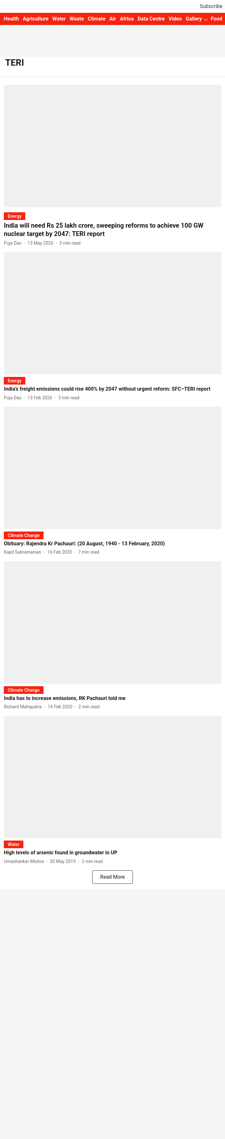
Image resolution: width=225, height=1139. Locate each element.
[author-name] (14, 243)
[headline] (112, 229)
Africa (126, 19)
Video (175, 19)
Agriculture (35, 19)
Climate (96, 19)
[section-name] (14, 216)
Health (11, 19)
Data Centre (151, 19)
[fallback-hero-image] (112, 146)
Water (59, 19)
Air (112, 19)
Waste (77, 19)
